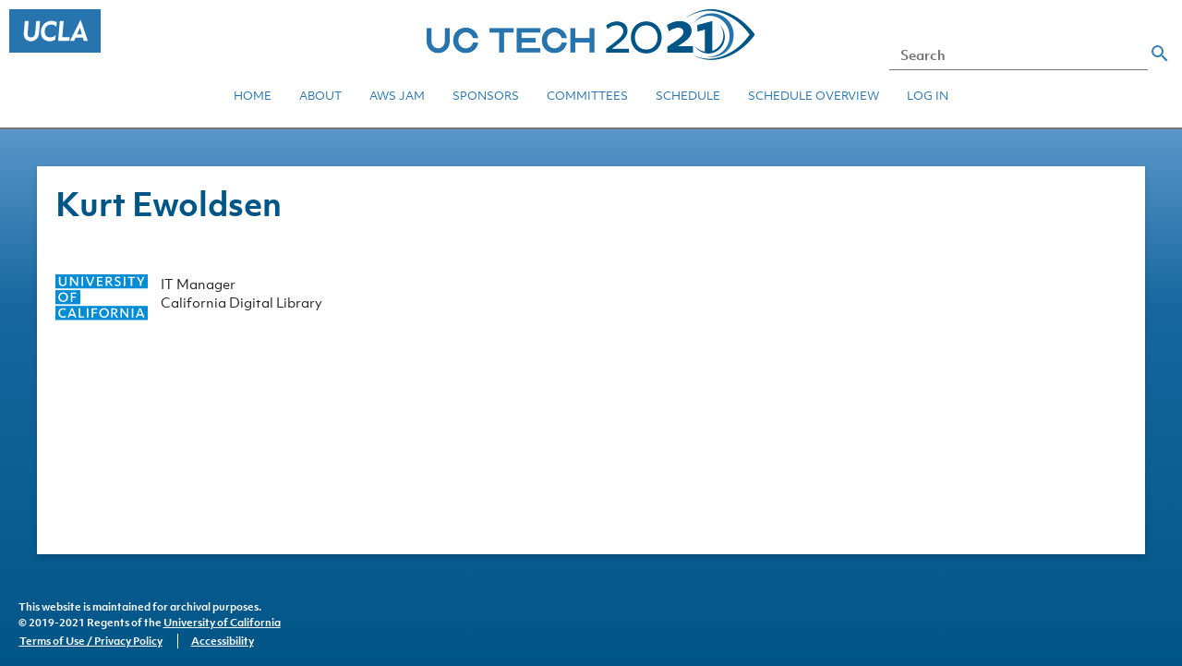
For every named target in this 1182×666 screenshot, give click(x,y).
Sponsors (485, 95)
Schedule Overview (813, 95)
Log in (927, 95)
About (320, 95)
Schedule (688, 95)
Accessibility (222, 641)
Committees (587, 95)
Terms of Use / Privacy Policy (91, 641)
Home (252, 95)
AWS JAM (397, 95)
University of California (222, 622)
